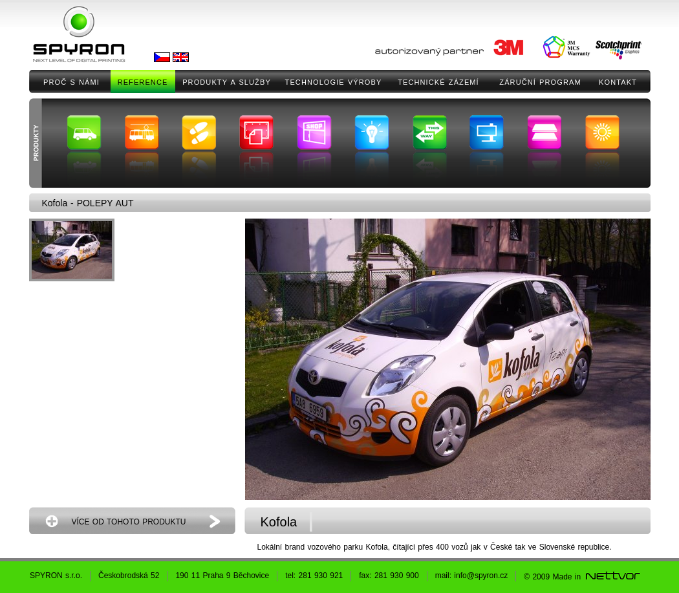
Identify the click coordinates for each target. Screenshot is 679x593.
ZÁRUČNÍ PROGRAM (540, 82)
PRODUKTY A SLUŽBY (226, 82)
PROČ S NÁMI (71, 82)
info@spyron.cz (481, 575)
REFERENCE (143, 82)
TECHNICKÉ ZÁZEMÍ (438, 82)
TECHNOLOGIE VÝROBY (333, 82)
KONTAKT (618, 82)
